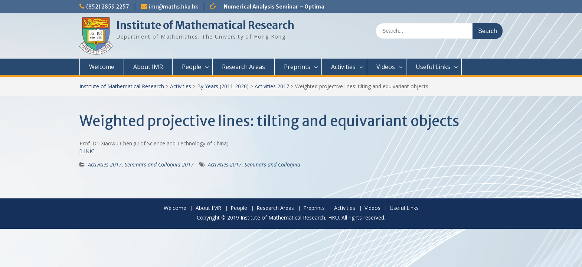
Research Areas (243, 67)
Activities (343, 67)
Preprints (297, 67)
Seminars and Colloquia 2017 (159, 164)
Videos (385, 67)
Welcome (101, 67)
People (191, 67)
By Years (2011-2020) (223, 86)
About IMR (148, 67)
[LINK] (87, 151)
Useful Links (433, 67)
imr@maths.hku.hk (173, 6)
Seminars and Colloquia (272, 164)
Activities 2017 (272, 86)
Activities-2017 (225, 164)
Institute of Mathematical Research (205, 25)
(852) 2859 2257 (107, 6)
